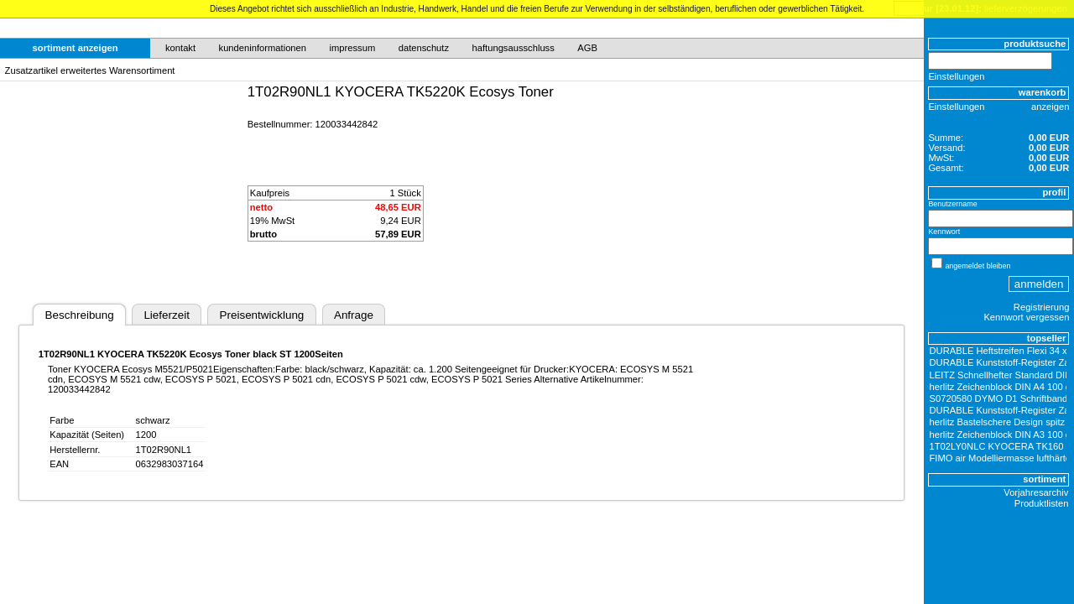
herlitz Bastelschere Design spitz (998, 422)
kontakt (180, 48)
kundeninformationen (263, 48)
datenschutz (424, 48)
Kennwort (944, 231)
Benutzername (952, 204)
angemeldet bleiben (977, 266)
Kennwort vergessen (1026, 317)
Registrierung (1042, 307)
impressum (353, 48)
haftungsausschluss (513, 48)
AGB (587, 48)
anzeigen (1050, 107)
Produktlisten (1041, 503)
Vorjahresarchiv (1036, 492)
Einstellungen (956, 76)
